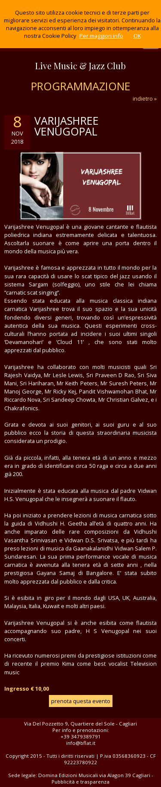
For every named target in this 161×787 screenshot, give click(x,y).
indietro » (145, 98)
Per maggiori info (101, 36)
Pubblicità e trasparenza (80, 781)
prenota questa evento (80, 701)
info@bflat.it (80, 743)
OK (137, 36)
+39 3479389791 (81, 736)
